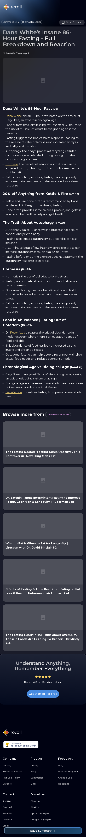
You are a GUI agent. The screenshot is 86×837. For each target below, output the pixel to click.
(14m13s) (76, 367)
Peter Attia (17, 332)
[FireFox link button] (43, 807)
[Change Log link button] (70, 778)
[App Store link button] (43, 814)
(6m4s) (74, 194)
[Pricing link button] (43, 766)
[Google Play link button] (43, 820)
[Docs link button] (43, 784)
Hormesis (11, 164)
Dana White (13, 116)
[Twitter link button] (15, 801)
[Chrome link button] (43, 801)
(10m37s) (27, 325)
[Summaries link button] (43, 778)
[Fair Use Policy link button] (15, 778)
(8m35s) (26, 269)
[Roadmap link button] (70, 784)
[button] (9, 22)
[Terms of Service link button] (15, 772)
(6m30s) (60, 222)
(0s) (55, 108)
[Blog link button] (43, 772)
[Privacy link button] (15, 766)
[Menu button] (79, 7)
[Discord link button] (15, 807)
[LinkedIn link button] (15, 820)
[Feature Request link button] (70, 772)
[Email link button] (15, 826)
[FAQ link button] (70, 766)
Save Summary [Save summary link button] (43, 830)
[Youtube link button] (15, 814)
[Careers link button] (15, 784)
